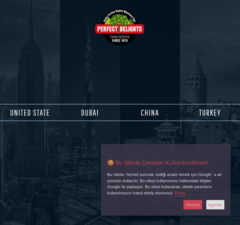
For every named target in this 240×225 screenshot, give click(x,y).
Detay (180, 193)
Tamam (193, 204)
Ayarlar (215, 204)
